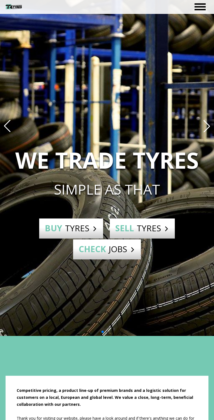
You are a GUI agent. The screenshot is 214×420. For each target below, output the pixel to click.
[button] (7, 126)
